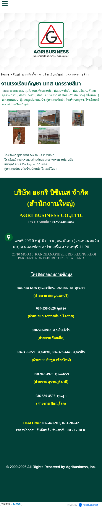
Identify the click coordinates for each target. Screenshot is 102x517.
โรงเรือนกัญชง (20, 104)
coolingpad (16, 90)
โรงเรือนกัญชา (75, 99)
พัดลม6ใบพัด (70, 95)
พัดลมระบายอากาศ (49, 95)
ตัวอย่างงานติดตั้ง (24, 74)
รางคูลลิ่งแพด (87, 95)
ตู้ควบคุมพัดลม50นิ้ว (32, 99)
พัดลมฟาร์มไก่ (62, 90)
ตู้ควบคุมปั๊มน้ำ (55, 99)
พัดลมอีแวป (80, 90)
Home (5, 74)
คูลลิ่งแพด (31, 90)
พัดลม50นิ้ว (45, 90)
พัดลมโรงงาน (27, 95)
